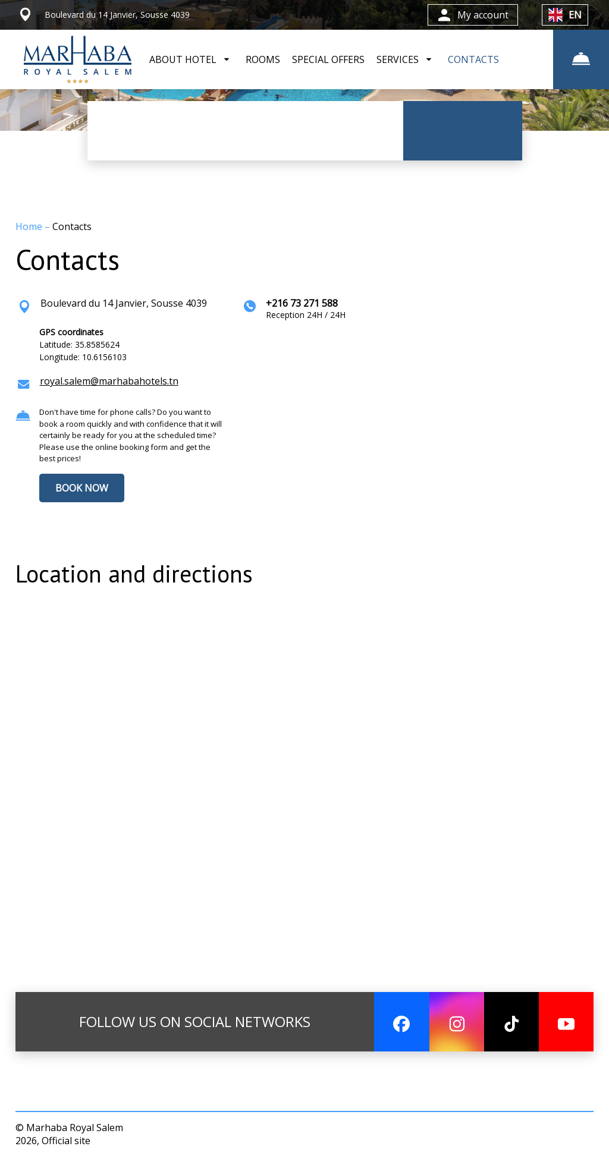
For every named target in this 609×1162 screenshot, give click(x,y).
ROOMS (263, 59)
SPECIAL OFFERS (328, 59)
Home (30, 226)
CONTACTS (473, 59)
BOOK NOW (81, 488)
